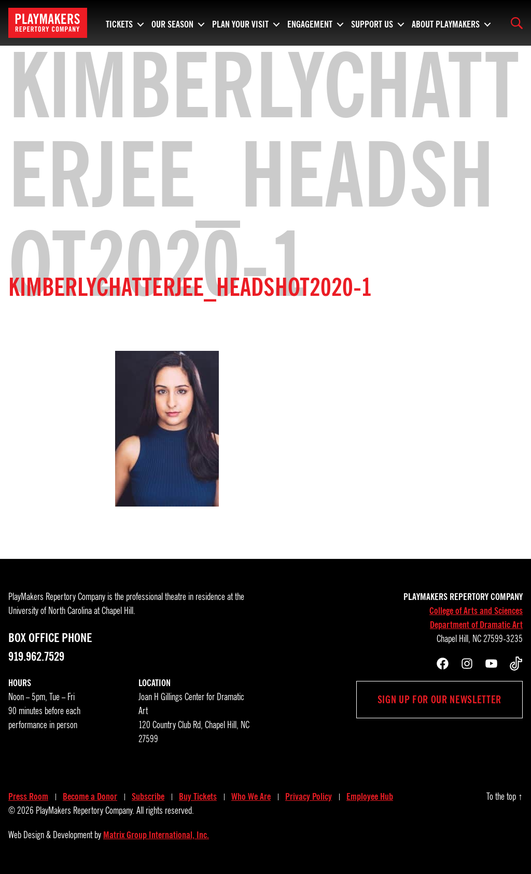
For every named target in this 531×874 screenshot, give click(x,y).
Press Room (28, 796)
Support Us (372, 23)
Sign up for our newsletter (439, 699)
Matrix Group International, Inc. (156, 835)
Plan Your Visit (240, 23)
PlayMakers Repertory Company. (85, 810)
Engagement (309, 23)
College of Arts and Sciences (476, 611)
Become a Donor (90, 796)
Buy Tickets (198, 796)
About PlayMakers (446, 23)
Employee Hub (369, 796)
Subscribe (148, 796)
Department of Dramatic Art (476, 625)
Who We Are (251, 796)
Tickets (119, 23)
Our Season (172, 23)
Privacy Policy (308, 796)
